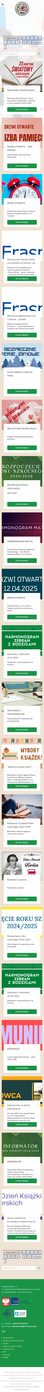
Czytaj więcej (21, 109)
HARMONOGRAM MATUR (20, 541)
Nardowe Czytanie (17, 879)
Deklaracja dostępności (13, 1340)
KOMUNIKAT (13, 1048)
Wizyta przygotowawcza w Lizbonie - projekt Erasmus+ (21, 319)
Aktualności (8, 1338)
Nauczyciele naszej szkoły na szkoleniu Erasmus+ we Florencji (21, 263)
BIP (4, 1352)
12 (24, 42)
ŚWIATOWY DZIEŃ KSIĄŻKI (21, 90)
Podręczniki (8, 1349)
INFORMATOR (14, 1161)
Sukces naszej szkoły (12, 1346)
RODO (5, 1357)
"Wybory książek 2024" (19, 767)
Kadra (6, 1343)
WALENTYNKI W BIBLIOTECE (22, 428)
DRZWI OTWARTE (16, 203)
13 (29, 42)
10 (18, 42)
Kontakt (6, 1355)
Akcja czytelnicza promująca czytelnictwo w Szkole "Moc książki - (21, 1221)
